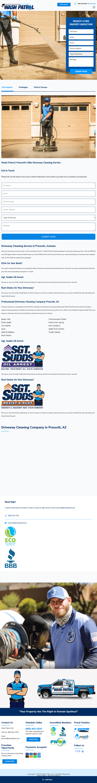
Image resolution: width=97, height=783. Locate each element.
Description (7, 87)
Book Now (33, 739)
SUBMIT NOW (48, 236)
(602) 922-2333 (92, 3)
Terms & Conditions (54, 776)
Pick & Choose (40, 87)
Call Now (48, 779)
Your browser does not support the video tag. (48, 626)
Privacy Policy (41, 776)
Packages (23, 87)
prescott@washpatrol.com (17, 523)
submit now (81, 71)
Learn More (9, 761)
